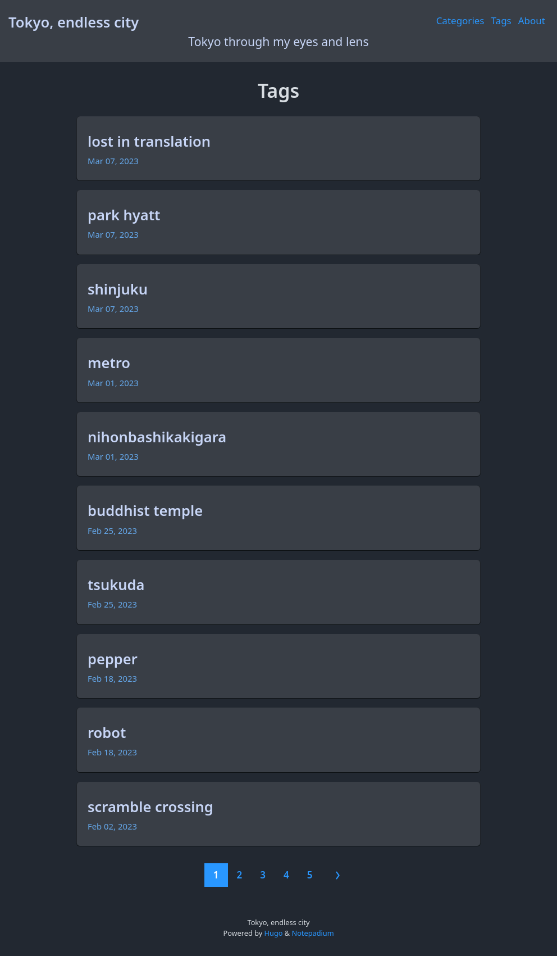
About (531, 20)
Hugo (273, 933)
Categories (460, 20)
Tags (501, 20)
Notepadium (312, 933)
